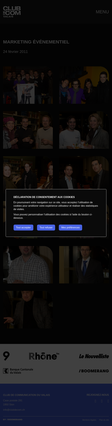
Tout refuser (46, 227)
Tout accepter (23, 227)
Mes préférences (70, 227)
